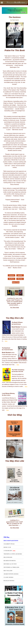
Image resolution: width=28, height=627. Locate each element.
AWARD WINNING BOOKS (11, 574)
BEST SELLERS (8, 570)
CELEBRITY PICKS (9, 544)
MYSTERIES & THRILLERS (11, 567)
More (6, 341)
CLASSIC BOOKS (8, 577)
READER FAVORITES (10, 560)
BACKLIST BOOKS (9, 580)
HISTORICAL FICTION (10, 564)
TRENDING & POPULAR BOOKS (13, 554)
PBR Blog (6, 537)
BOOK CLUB (7, 547)
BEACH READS (8, 557)
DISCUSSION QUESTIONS (11, 540)
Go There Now (14, 307)
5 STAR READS (9, 550)
